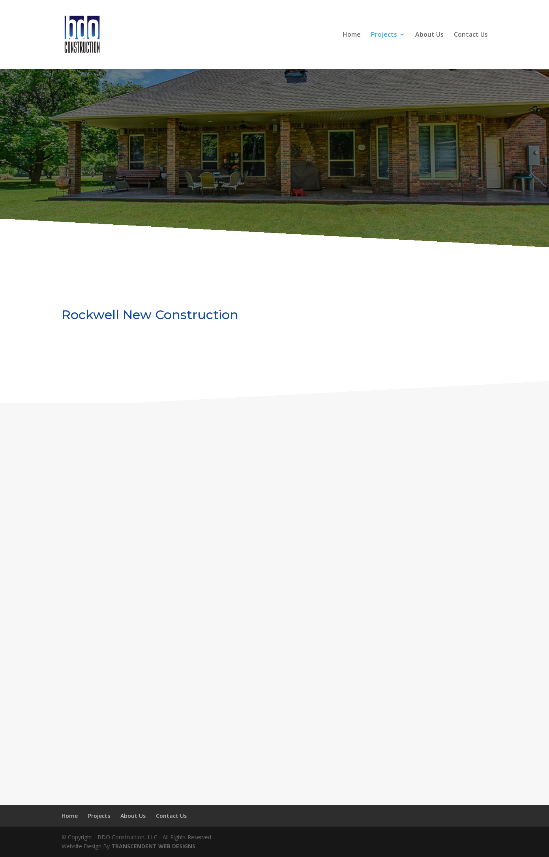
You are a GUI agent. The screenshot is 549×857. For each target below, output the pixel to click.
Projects (384, 35)
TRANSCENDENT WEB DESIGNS (153, 846)
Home (352, 35)
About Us (429, 35)
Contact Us (471, 35)
